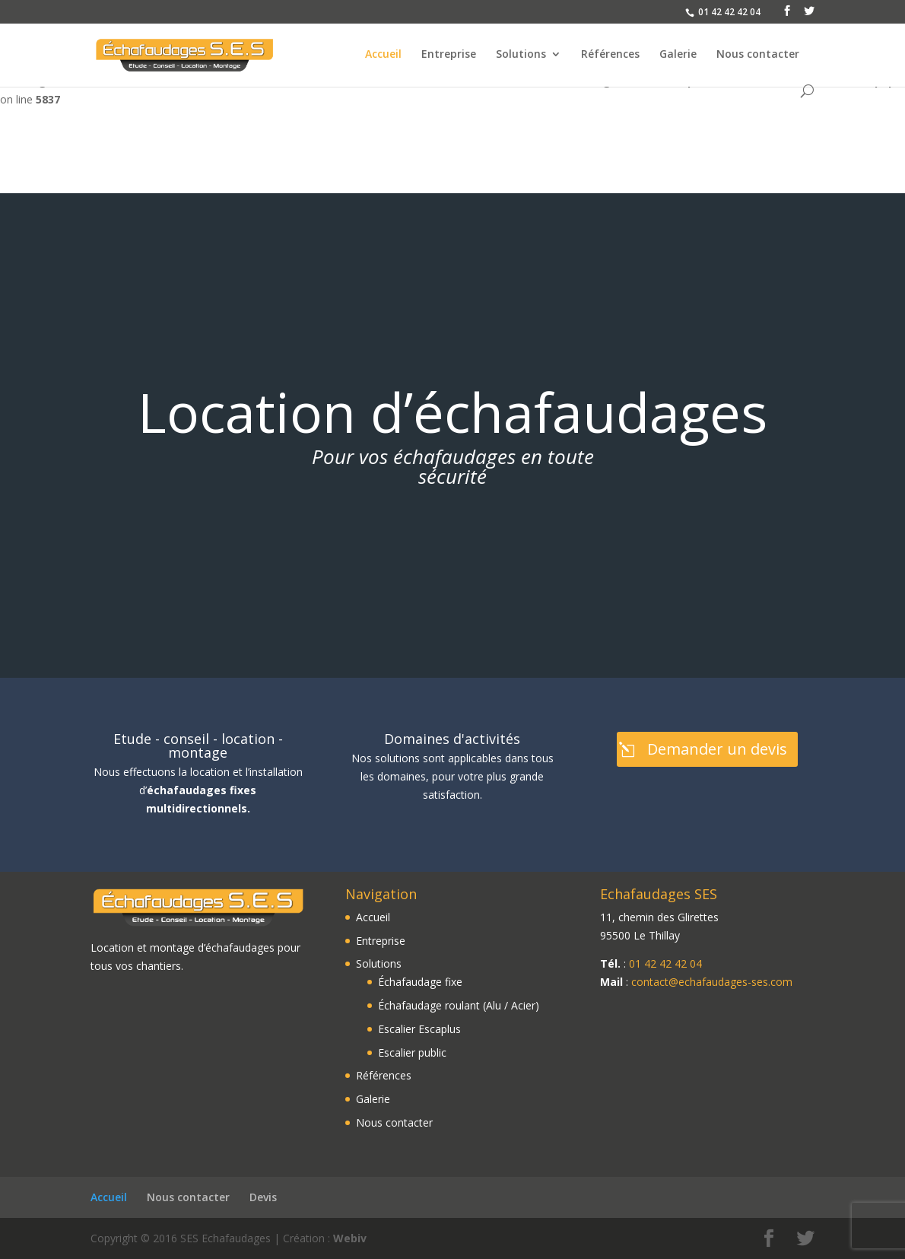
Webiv (350, 1238)
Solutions (521, 55)
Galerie (678, 55)
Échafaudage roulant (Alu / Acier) (458, 1005)
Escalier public (412, 1052)
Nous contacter (757, 55)
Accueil (383, 55)
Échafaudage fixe (420, 981)
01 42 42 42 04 (665, 963)
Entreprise (448, 55)
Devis (263, 1197)
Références (610, 55)
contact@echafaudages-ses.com (711, 981)
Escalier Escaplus (419, 1029)
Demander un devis (717, 749)
